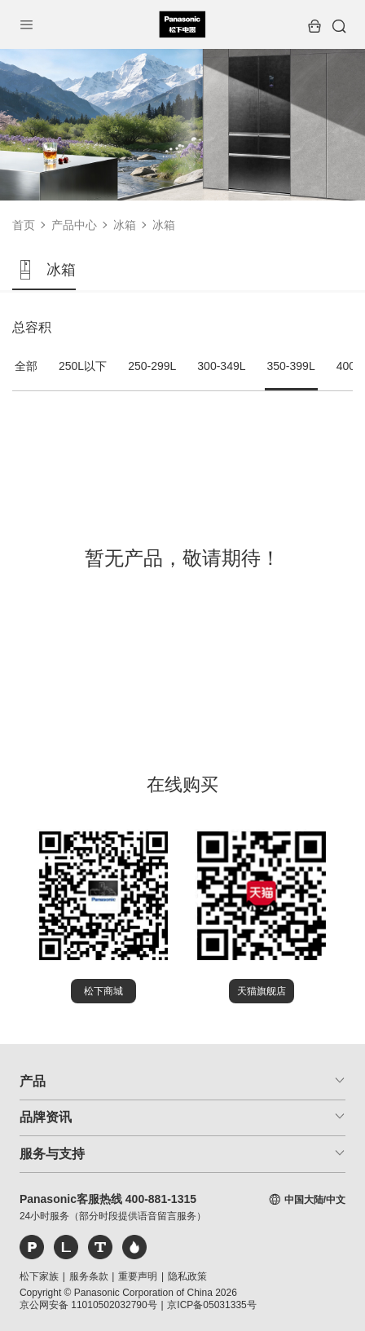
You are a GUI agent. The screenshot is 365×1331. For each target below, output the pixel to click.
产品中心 (74, 224)
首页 (23, 224)
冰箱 (124, 224)
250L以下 (83, 365)
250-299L (152, 365)
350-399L (291, 365)
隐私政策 (187, 1276)
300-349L (221, 365)
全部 (26, 365)
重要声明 (137, 1276)
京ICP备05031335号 (211, 1305)
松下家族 (39, 1276)
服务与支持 (52, 1154)
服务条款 (88, 1276)
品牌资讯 (46, 1117)
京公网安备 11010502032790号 (88, 1305)
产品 (33, 1081)
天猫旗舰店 (261, 991)
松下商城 (103, 991)
